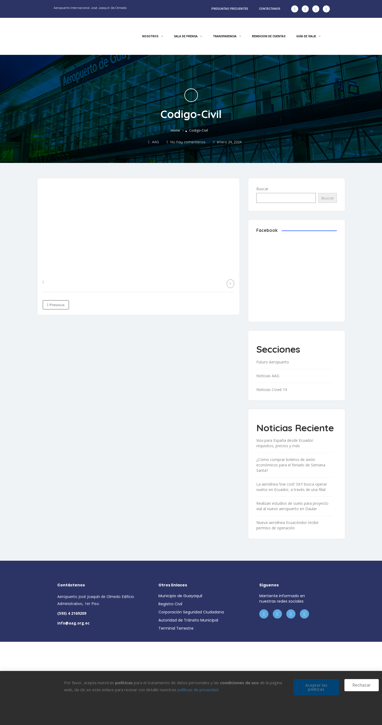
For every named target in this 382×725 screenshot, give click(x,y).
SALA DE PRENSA (188, 36)
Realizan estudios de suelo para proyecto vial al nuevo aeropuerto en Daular (292, 506)
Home (175, 130)
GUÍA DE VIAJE (308, 36)
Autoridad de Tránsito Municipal (188, 620)
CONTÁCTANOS (269, 9)
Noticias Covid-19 (271, 389)
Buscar (262, 188)
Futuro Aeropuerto (272, 362)
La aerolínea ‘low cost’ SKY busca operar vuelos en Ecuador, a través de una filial (291, 487)
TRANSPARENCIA (227, 36)
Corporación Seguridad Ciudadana (191, 612)
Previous (56, 304)
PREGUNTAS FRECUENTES (229, 9)
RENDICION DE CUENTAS (268, 36)
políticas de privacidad (197, 689)
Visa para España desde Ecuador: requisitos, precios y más (285, 443)
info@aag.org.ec (73, 623)
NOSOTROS (152, 36)
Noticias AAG (267, 375)
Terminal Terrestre (176, 628)
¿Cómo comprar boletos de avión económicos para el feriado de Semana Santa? (290, 465)
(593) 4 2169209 (71, 613)
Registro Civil (170, 604)
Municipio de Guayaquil (180, 596)
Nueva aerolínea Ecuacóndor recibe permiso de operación (287, 525)
